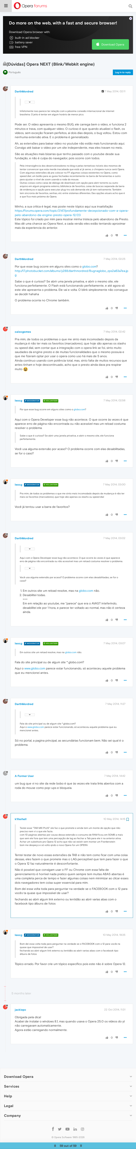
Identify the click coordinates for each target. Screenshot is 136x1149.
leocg (18, 388)
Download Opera (112, 32)
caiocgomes (23, 319)
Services (11, 1074)
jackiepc (20, 997)
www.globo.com (34, 656)
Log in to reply (123, 60)
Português (15, 60)
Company (12, 1103)
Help (8, 1084)
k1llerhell (21, 807)
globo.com (89, 254)
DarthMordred (24, 79)
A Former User (24, 763)
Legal (9, 1094)
